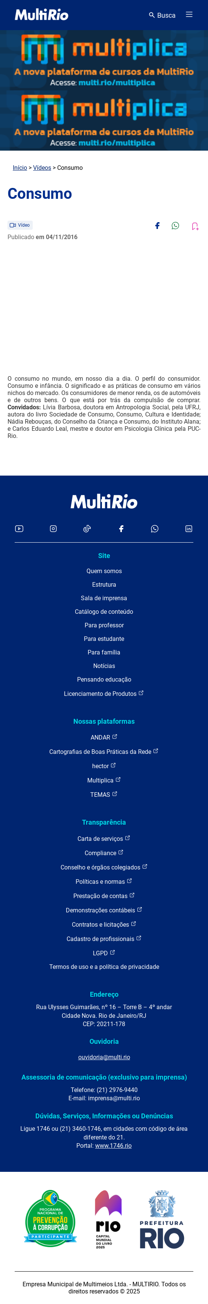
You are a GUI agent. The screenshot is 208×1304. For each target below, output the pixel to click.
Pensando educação (104, 679)
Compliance (104, 853)
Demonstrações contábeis (104, 910)
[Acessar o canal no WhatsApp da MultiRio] (154, 529)
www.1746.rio (113, 1145)
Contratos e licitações (104, 924)
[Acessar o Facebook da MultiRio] (121, 529)
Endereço (104, 994)
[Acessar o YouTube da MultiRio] (19, 529)
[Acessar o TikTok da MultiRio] (87, 529)
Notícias (104, 666)
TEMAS (104, 794)
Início (20, 167)
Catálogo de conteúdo (104, 611)
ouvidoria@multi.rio (104, 1057)
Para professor (104, 625)
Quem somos (104, 571)
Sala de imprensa (104, 598)
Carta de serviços (104, 838)
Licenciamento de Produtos (104, 693)
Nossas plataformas (104, 721)
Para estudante (104, 638)
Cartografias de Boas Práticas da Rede (104, 751)
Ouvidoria (104, 1041)
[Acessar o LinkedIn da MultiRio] (188, 529)
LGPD (104, 953)
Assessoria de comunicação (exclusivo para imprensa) (104, 1077)
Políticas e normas (104, 881)
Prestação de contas (104, 896)
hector (104, 766)
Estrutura (104, 584)
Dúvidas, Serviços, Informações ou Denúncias (104, 1116)
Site (104, 556)
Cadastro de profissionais (104, 939)
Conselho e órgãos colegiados (104, 867)
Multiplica (104, 780)
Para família (104, 652)
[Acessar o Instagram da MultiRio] (53, 529)
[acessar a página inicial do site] (41, 15)
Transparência (104, 822)
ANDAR (104, 737)
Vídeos (42, 167)
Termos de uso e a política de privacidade (104, 966)
